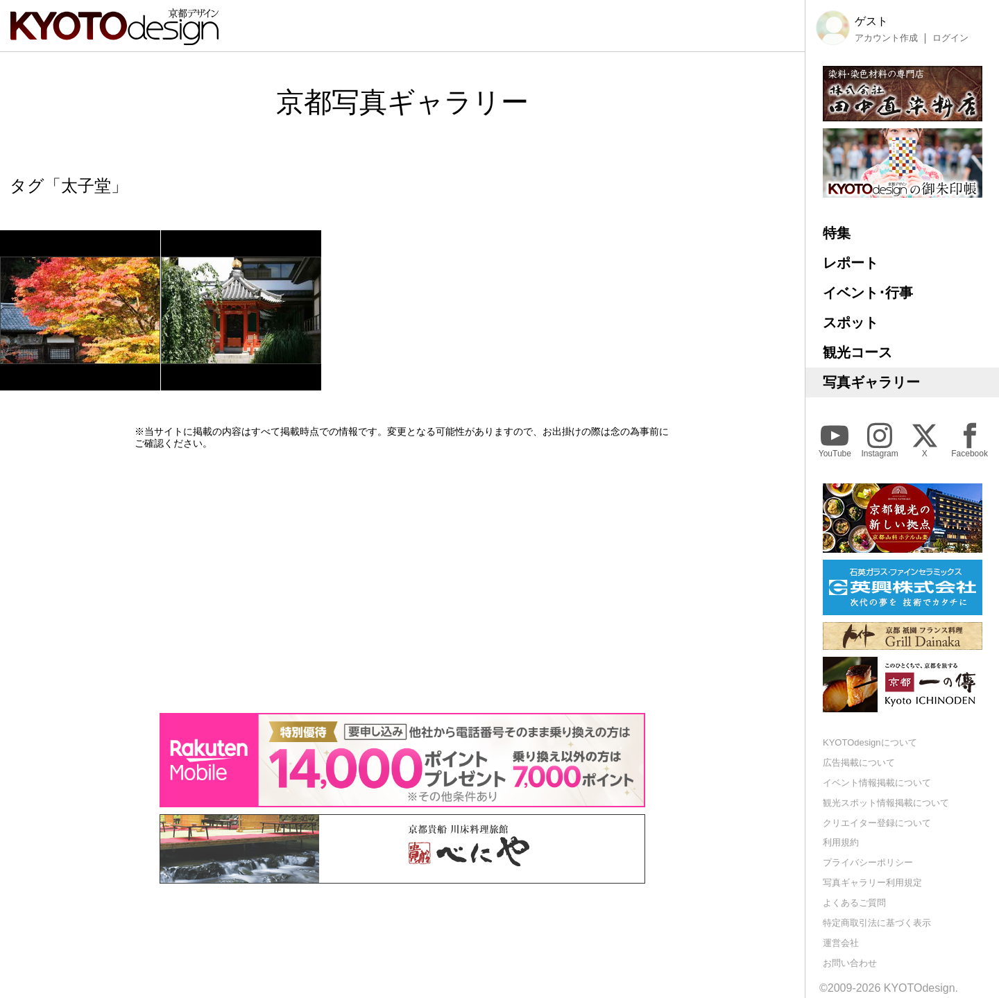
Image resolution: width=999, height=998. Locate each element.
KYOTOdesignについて (870, 742)
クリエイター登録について (877, 823)
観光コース (857, 352)
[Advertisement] (402, 581)
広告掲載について (859, 762)
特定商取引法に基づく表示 (877, 923)
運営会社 (841, 943)
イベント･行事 (868, 292)
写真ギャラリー (871, 382)
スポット (850, 322)
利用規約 (841, 842)
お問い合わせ (850, 963)
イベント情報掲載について (877, 782)
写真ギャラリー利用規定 (872, 882)
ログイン (950, 38)
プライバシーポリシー (868, 862)
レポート (850, 262)
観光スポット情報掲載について (886, 803)
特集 (837, 233)
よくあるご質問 (854, 902)
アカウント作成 (886, 38)
